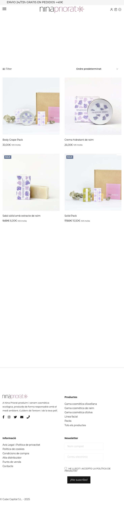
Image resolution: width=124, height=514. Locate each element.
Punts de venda (12, 461)
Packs (68, 420)
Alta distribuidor (12, 457)
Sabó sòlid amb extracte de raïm (21, 215)
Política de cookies (13, 449)
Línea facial (71, 416)
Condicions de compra (16, 453)
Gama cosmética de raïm (79, 408)
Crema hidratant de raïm (79, 139)
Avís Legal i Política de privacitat (21, 444)
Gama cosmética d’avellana (81, 403)
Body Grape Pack (13, 139)
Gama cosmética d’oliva (79, 412)
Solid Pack (71, 215)
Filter (7, 69)
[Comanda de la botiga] (97, 68)
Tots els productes (75, 425)
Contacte (8, 466)
